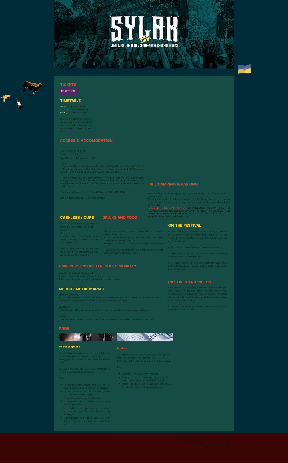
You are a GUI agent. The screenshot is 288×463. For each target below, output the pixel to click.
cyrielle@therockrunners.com (181, 309)
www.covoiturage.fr (95, 197)
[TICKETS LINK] (68, 91)
